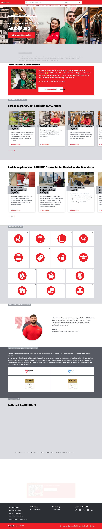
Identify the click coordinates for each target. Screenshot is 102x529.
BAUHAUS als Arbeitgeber (15, 510)
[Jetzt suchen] (27, 2)
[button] (22, 151)
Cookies (92, 526)
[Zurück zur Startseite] (14, 525)
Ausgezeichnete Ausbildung (52, 5)
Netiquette (85, 526)
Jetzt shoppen (57, 509)
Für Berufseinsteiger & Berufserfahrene (18, 519)
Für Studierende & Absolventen (16, 516)
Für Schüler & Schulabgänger (20, 15)
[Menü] (99, 2)
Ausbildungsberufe (30, 5)
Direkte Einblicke (63, 5)
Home (9, 15)
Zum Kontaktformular (14, 507)
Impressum (63, 526)
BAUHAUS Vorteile (40, 5)
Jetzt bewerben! (53, 89)
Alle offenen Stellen (36, 509)
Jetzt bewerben (73, 5)
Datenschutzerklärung (74, 526)
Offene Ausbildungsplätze (23, 35)
